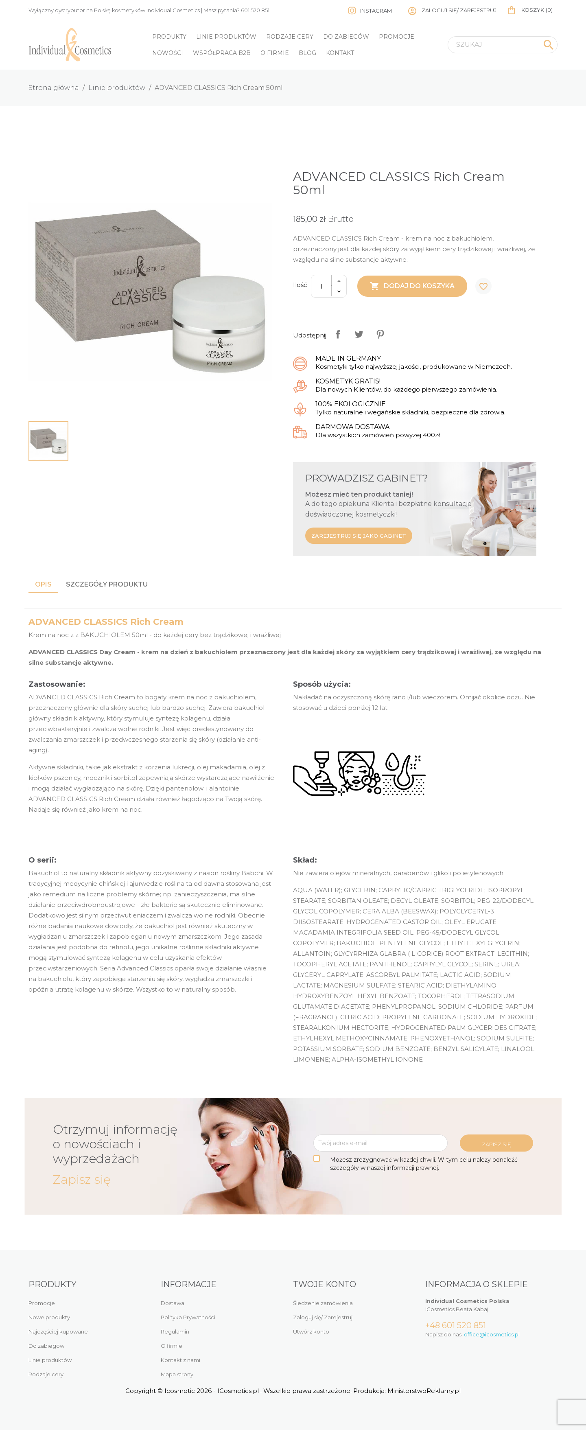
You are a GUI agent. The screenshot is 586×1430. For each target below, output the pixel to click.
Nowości (167, 53)
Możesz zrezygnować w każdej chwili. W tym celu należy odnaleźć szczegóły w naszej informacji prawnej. (424, 1164)
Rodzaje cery (289, 36)
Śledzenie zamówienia (323, 1303)
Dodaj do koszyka (412, 286)
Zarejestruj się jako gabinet (358, 535)
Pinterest (380, 334)
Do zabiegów (346, 36)
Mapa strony (177, 1374)
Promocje (396, 36)
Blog (307, 53)
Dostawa (172, 1303)
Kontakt (340, 53)
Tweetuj (359, 334)
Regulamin (175, 1331)
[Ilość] (321, 286)
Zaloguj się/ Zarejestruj (322, 1317)
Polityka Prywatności (188, 1317)
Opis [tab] (43, 584)
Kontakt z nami (180, 1360)
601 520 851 (255, 10)
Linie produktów (226, 36)
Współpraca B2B (222, 53)
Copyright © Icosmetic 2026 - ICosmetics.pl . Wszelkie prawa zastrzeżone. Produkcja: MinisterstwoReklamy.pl (293, 1391)
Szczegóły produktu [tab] (107, 584)
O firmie (274, 53)
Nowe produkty (49, 1317)
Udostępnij (338, 334)
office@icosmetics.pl (492, 1334)
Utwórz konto (311, 1331)
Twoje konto (324, 1284)
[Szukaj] (503, 44)
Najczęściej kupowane (58, 1331)
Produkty (169, 36)
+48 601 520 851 (455, 1325)
